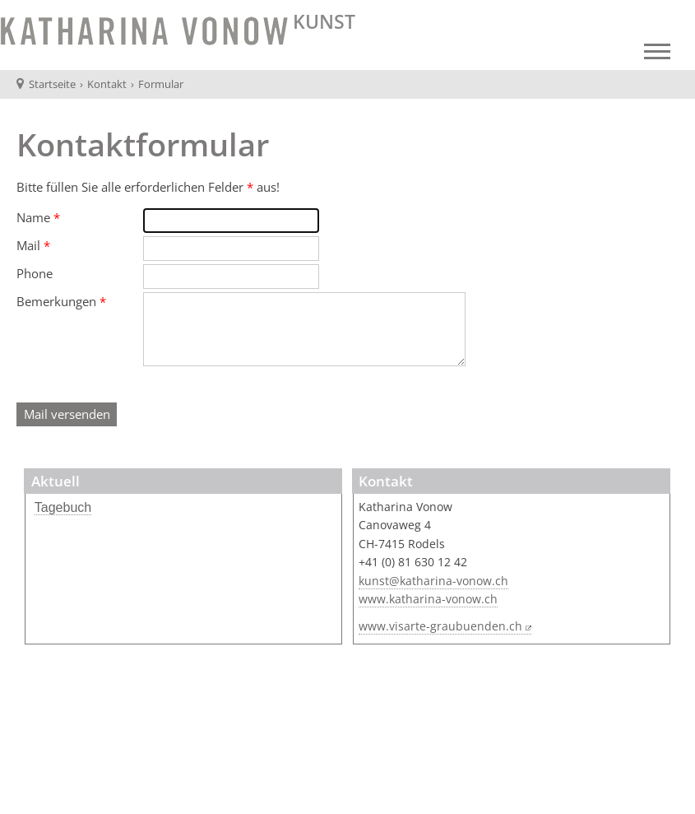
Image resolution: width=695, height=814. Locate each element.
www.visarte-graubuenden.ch (440, 626)
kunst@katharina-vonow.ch (433, 581)
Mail (33, 245)
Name (38, 217)
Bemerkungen (61, 301)
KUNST (321, 22)
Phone (34, 273)
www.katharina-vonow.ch (428, 599)
